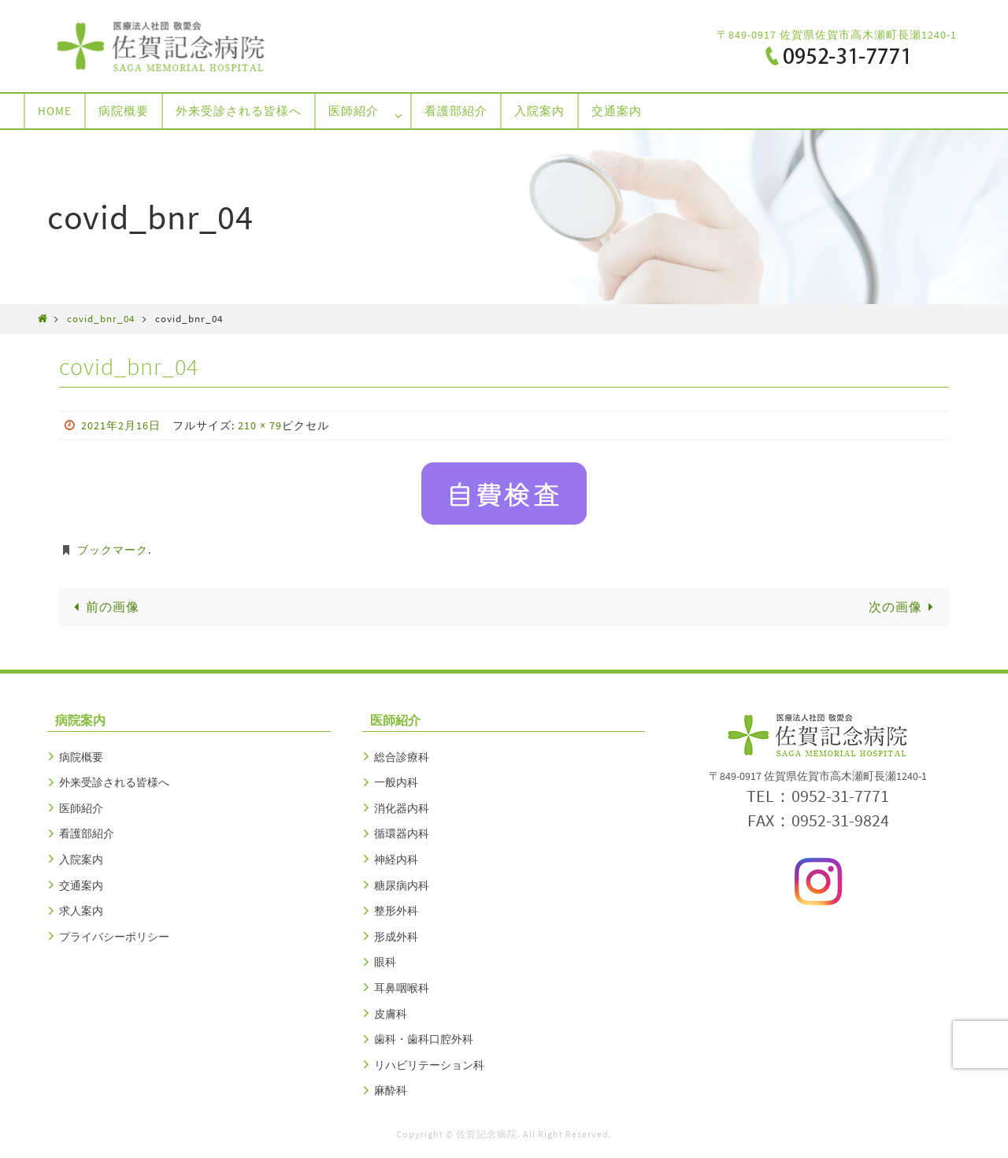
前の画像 (103, 606)
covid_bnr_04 (101, 318)
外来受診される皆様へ (114, 782)
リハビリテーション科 (429, 1065)
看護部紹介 (86, 833)
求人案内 (81, 911)
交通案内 (81, 885)
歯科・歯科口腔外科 (423, 1039)
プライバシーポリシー (114, 937)
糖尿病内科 (401, 885)
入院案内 (81, 859)
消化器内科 (401, 808)
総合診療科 (401, 757)
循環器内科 (401, 833)
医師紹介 (81, 808)
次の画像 (904, 606)
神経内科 (396, 859)
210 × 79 (260, 425)
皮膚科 (390, 1014)
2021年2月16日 (121, 425)
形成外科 (396, 937)
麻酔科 (390, 1090)
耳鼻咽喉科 (401, 988)
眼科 (385, 962)
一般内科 (396, 782)
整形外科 (396, 911)
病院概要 (81, 757)
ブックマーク (112, 550)
